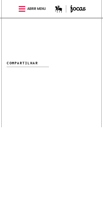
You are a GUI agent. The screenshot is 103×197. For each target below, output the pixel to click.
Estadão (60, 9)
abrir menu (32, 9)
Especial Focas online (78, 9)
